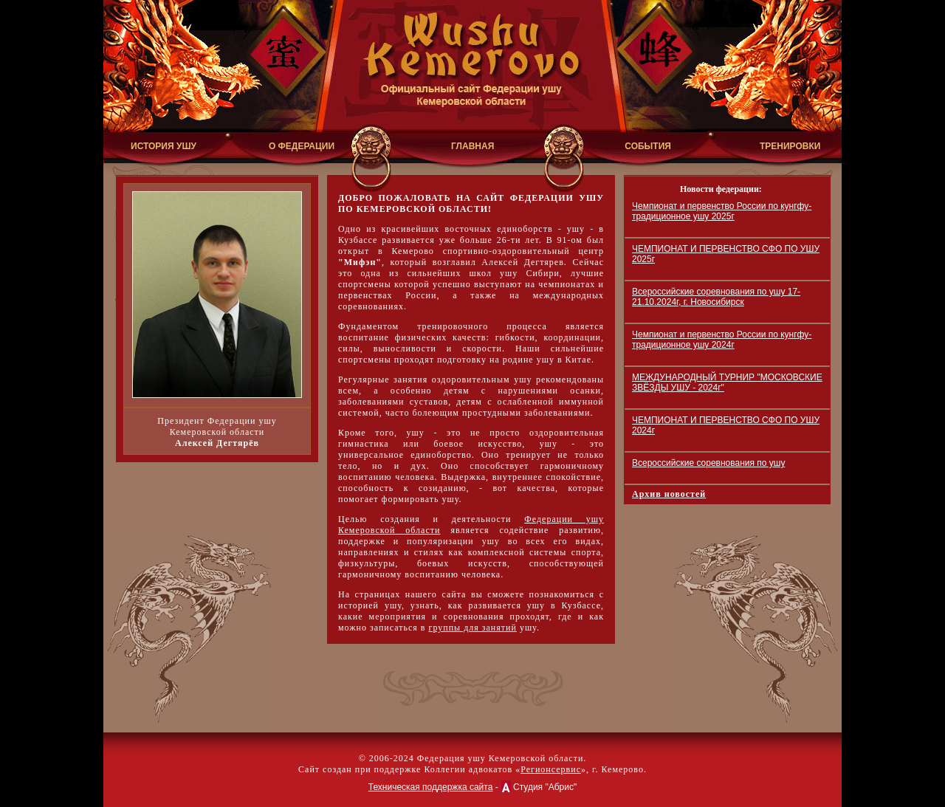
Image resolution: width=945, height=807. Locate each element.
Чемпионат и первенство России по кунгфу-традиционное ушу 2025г (721, 211)
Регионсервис (550, 769)
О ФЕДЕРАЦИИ (301, 146)
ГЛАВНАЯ (472, 146)
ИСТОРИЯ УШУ (163, 146)
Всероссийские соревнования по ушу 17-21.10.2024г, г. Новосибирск (716, 296)
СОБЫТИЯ (648, 146)
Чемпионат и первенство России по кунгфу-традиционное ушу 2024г (721, 339)
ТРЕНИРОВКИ (790, 146)
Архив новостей (669, 494)
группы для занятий (472, 627)
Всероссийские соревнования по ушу (708, 463)
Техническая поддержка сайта (430, 787)
